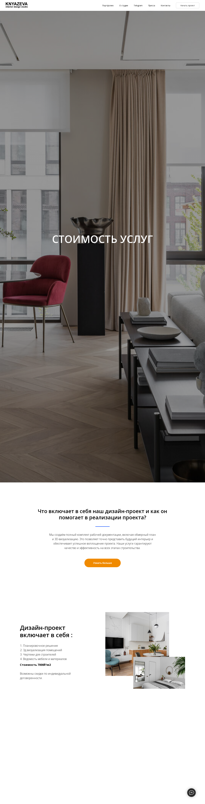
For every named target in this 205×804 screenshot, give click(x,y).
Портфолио (108, 5)
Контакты (165, 5)
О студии (123, 5)
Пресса (151, 5)
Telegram (138, 5)
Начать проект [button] (187, 5)
